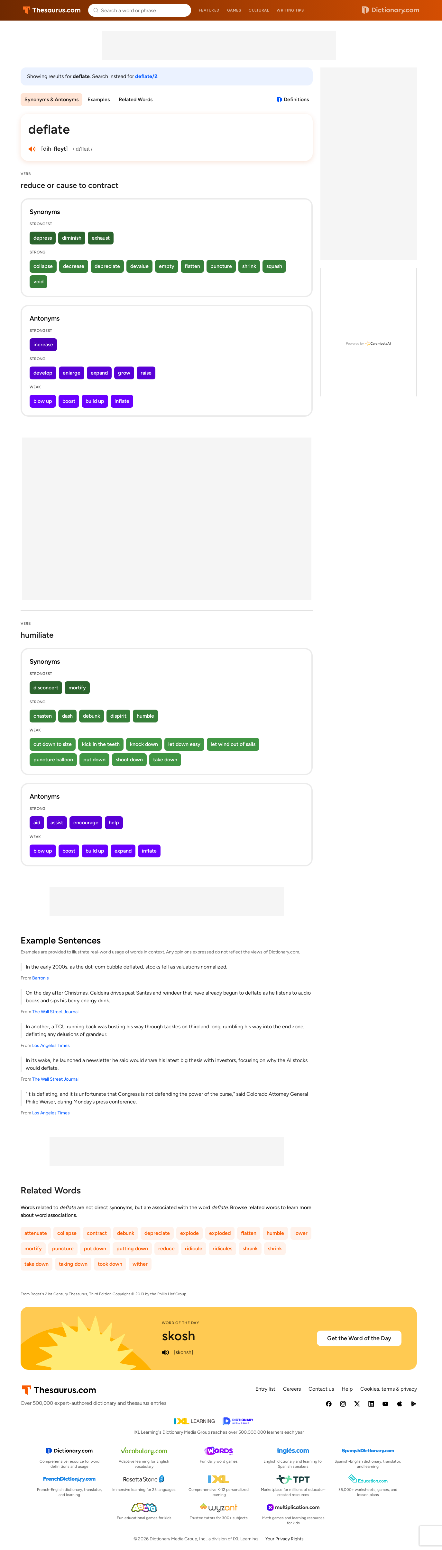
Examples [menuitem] (98, 99)
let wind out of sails (233, 744)
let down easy (184, 744)
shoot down (129, 760)
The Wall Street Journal (55, 1011)
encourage (85, 822)
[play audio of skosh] (166, 1352)
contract (97, 1233)
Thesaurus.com (51, 10)
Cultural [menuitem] (259, 10)
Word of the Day (180, 1323)
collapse (43, 266)
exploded (220, 1233)
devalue (139, 266)
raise (146, 373)
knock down (144, 744)
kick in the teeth (101, 744)
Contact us (321, 1389)
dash (67, 716)
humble (145, 716)
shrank (250, 1248)
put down (94, 760)
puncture (221, 266)
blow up (42, 401)
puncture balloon (53, 760)
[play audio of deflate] (32, 149)
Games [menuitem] (234, 10)
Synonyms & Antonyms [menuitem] (51, 99)
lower (301, 1233)
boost (68, 401)
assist (57, 822)
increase (43, 344)
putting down (132, 1248)
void (38, 282)
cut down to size (52, 744)
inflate (122, 401)
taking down (73, 1264)
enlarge (71, 373)
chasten (42, 716)
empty (166, 266)
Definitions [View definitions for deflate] (296, 99)
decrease (73, 266)
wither (140, 1264)
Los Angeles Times (51, 1045)
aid (36, 822)
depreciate (107, 266)
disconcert (45, 688)
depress (42, 238)
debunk (91, 716)
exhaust (101, 238)
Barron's (40, 978)
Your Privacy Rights (284, 1539)
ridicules (222, 1248)
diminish (71, 238)
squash (274, 266)
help (114, 822)
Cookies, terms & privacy (388, 1389)
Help (347, 1389)
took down (110, 1264)
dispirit (118, 716)
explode (189, 1233)
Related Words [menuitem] (135, 99)
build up (95, 401)
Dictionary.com (390, 10)
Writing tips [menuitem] (290, 10)
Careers (292, 1389)
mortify (77, 688)
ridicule (193, 1248)
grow (124, 373)
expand (99, 373)
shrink (249, 266)
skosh (178, 1335)
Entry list (265, 1389)
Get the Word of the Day (359, 1338)
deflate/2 (146, 76)
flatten (192, 266)
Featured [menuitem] (209, 10)
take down (165, 760)
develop (42, 373)
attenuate (35, 1233)
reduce (166, 1248)
